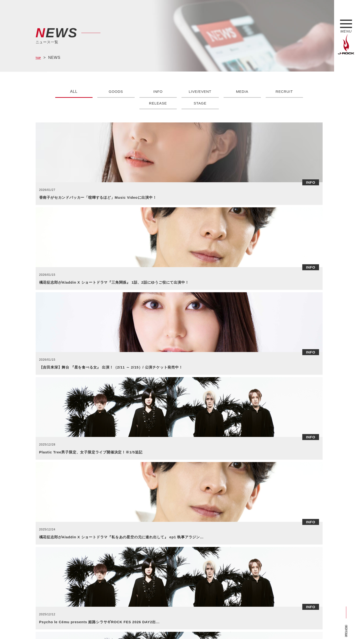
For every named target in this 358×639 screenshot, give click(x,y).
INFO (158, 91)
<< (97, 452)
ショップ (137, 626)
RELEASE (158, 103)
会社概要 (92, 626)
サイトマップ (114, 626)
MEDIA (242, 91)
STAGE (200, 103)
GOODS (116, 91)
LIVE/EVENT (200, 91)
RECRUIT (284, 91)
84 (238, 452)
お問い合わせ (159, 626)
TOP (40, 58)
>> (261, 452)
